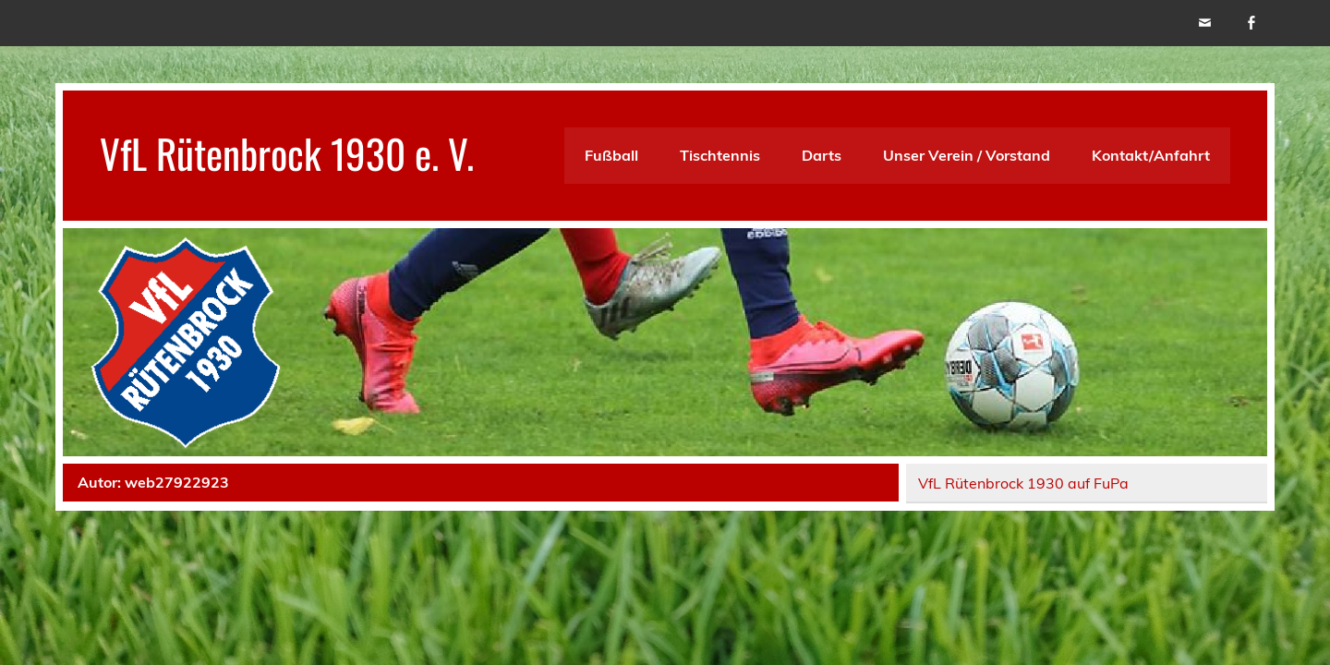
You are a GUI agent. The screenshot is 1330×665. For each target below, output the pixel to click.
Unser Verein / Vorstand (966, 155)
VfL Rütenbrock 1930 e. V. (287, 152)
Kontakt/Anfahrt (1151, 155)
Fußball (611, 155)
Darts (821, 155)
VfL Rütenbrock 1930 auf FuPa (1023, 483)
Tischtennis (720, 155)
